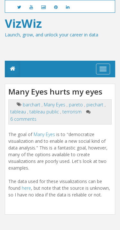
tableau (18, 112)
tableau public (44, 112)
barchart (32, 105)
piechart (95, 105)
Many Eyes (55, 105)
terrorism (72, 112)
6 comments (23, 119)
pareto (76, 105)
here (26, 188)
